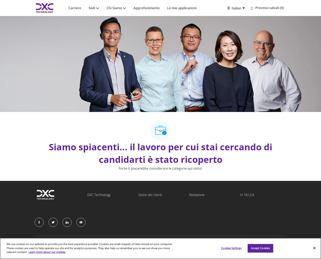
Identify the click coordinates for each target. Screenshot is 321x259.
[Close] (314, 248)
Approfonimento (146, 8)
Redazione (197, 195)
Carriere (74, 8)
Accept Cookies (260, 248)
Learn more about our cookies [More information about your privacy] (46, 252)
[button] (235, 8)
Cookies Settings (231, 248)
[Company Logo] (45, 8)
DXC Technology (99, 195)
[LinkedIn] (67, 222)
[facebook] (39, 222)
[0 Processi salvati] (267, 8)
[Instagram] (80, 222)
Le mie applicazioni (182, 8)
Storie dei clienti (150, 195)
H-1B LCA (247, 195)
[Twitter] (53, 222)
